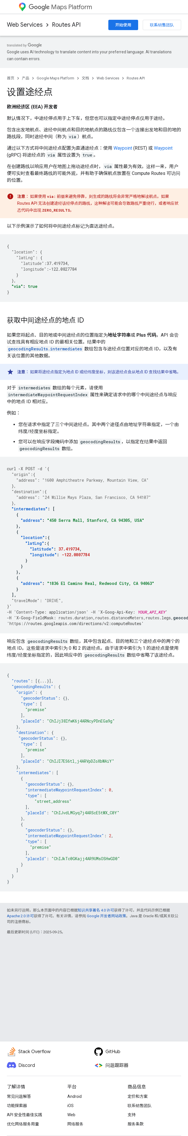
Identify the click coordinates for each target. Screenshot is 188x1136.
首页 (10, 78)
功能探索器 (17, 1105)
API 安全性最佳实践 (24, 1114)
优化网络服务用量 (23, 1124)
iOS (70, 1105)
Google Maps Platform (55, 78)
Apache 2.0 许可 (20, 916)
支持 (132, 1114)
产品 (25, 78)
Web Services (25, 24)
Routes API (66, 24)
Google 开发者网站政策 (106, 916)
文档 (85, 78)
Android (74, 1096)
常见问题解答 (19, 1096)
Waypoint (122, 148)
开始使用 (123, 25)
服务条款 (136, 1124)
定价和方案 (138, 1096)
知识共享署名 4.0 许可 (96, 910)
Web (71, 1114)
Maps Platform (60, 7)
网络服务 (75, 1124)
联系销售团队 (162, 25)
